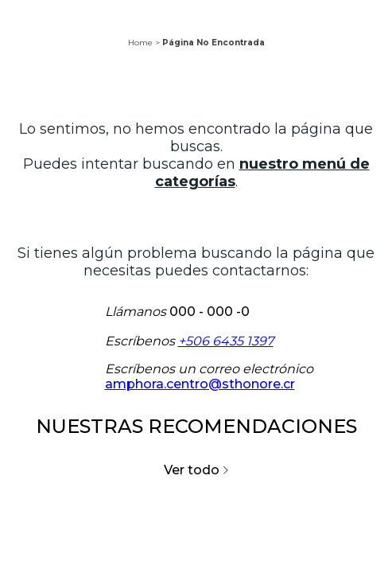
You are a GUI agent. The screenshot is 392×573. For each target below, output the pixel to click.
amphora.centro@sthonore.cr (200, 384)
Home (140, 42)
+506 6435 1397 (226, 341)
